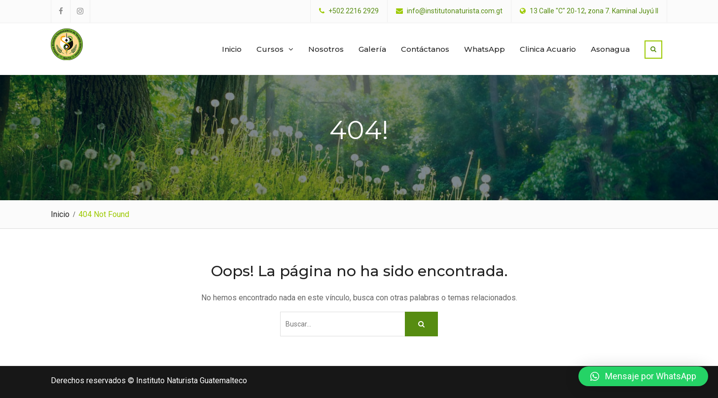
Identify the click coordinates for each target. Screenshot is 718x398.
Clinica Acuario (548, 49)
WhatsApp (484, 49)
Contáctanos (425, 49)
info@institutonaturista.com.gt (455, 11)
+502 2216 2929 (353, 11)
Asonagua (610, 49)
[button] (643, 376)
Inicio (232, 49)
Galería (372, 49)
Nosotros (326, 49)
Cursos (270, 49)
